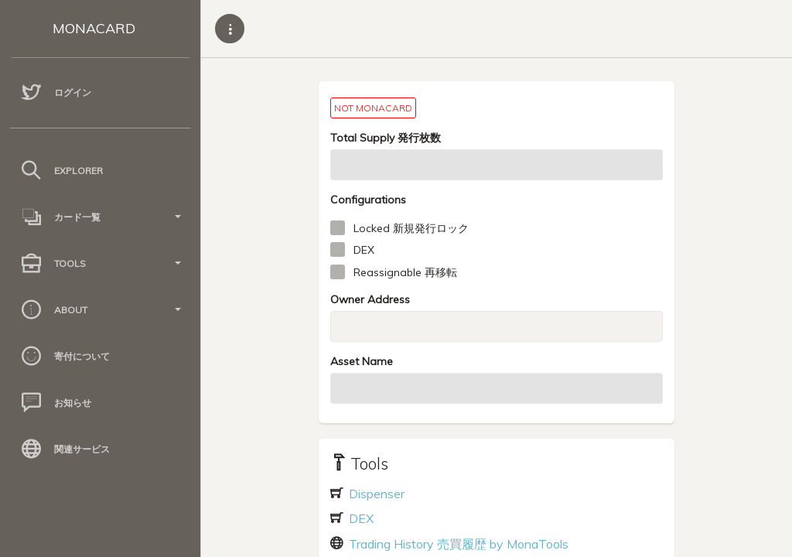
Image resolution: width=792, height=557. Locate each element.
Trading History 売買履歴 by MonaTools (457, 544)
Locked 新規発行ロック (411, 228)
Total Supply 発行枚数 (385, 138)
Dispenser (375, 493)
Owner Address (370, 299)
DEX (363, 250)
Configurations (368, 200)
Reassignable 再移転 (405, 272)
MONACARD (94, 28)
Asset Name (361, 361)
